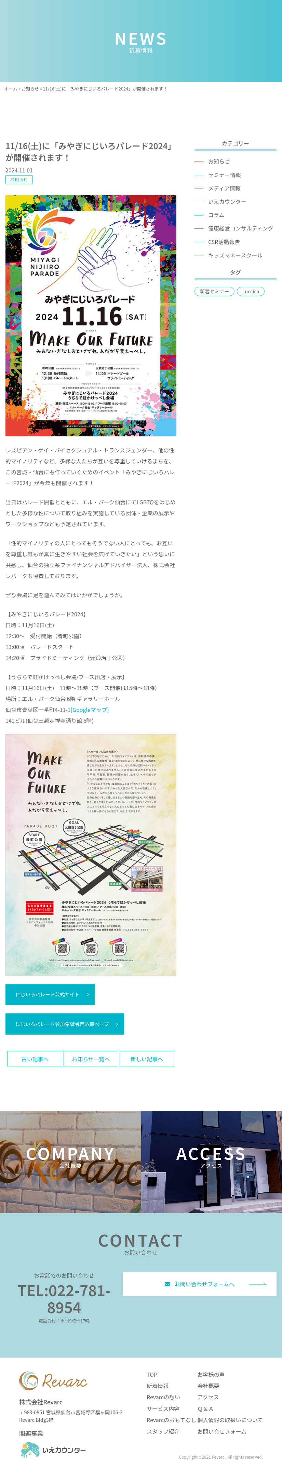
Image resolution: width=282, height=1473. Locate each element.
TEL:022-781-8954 (64, 1298)
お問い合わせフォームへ (199, 1284)
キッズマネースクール (235, 255)
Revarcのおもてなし (171, 1420)
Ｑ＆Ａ (205, 1408)
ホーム (10, 88)
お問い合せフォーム (221, 1431)
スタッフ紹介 (163, 1431)
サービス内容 (163, 1408)
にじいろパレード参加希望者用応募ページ (62, 1023)
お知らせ (30, 88)
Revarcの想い (163, 1397)
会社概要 (208, 1386)
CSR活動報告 (224, 242)
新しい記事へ (147, 1059)
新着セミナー (214, 291)
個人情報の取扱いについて (230, 1420)
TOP (152, 1374)
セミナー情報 (224, 175)
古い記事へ (35, 1059)
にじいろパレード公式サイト (48, 994)
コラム (216, 215)
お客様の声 (211, 1374)
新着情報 (158, 1386)
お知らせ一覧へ (91, 1059)
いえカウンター (227, 201)
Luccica (250, 291)
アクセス (208, 1397)
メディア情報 (224, 188)
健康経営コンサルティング (240, 228)
